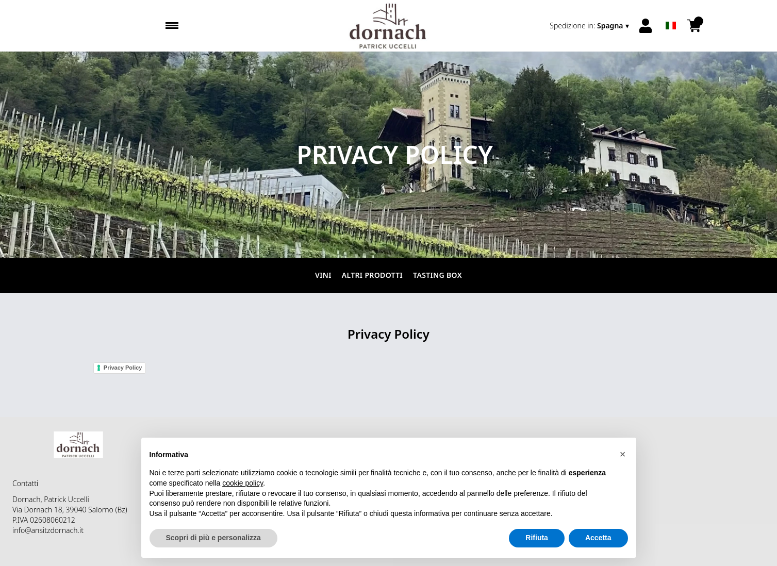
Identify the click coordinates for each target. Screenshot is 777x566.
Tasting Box (437, 275)
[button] (623, 454)
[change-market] (590, 26)
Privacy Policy (123, 367)
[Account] (645, 26)
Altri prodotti (372, 275)
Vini (323, 275)
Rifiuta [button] (536, 538)
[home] (388, 26)
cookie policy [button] (242, 483)
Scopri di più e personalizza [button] (213, 538)
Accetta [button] (598, 538)
